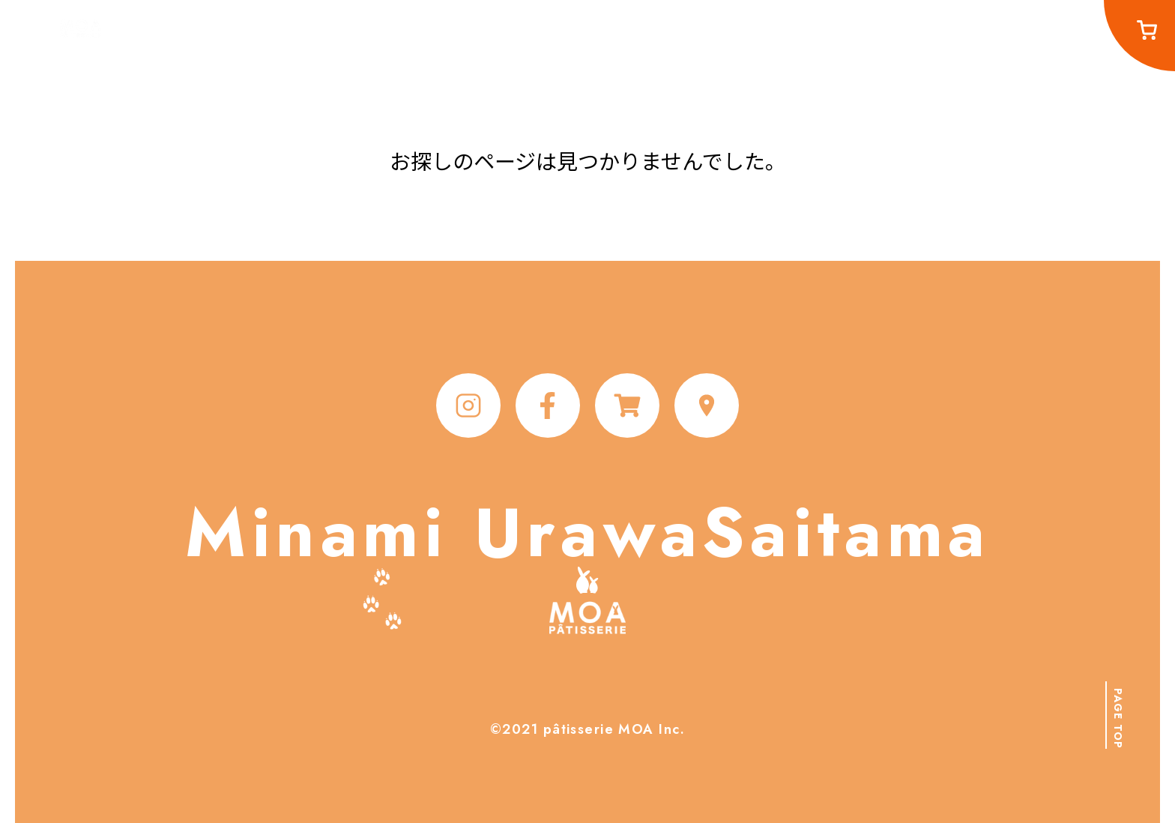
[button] (1117, 715)
